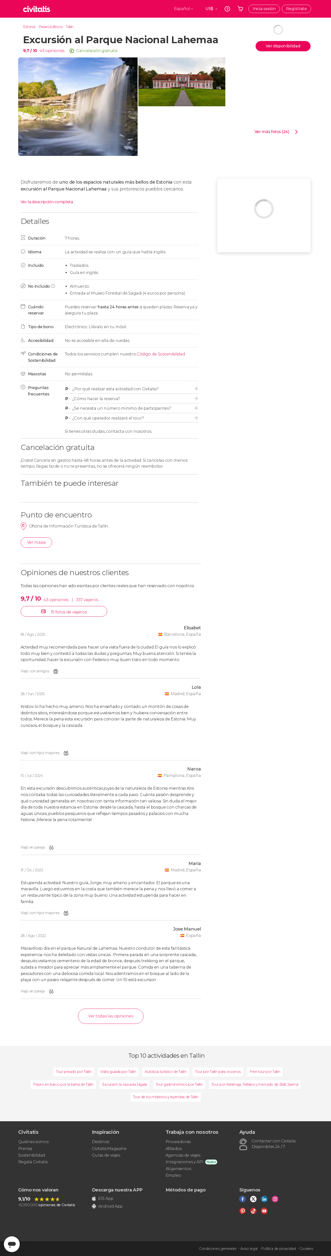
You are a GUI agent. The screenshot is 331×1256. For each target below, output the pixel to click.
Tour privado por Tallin (74, 1071)
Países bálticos (51, 27)
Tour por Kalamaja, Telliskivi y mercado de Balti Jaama (255, 1084)
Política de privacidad (278, 1248)
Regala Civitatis (33, 1162)
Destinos (100, 1141)
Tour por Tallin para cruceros (218, 1071)
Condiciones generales (217, 1248)
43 (42, 50)
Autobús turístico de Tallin (165, 1071)
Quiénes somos (33, 1141)
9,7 (30, 50)
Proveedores (178, 1141)
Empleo (173, 1175)
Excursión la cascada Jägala (124, 1084)
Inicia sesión (264, 8)
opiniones (54, 50)
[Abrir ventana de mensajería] (12, 1244)
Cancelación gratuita (96, 50)
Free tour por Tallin (265, 1071)
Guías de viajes (106, 1155)
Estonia (29, 27)
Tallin (69, 27)
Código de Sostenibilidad (161, 354)
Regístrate (296, 8)
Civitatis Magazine (109, 1148)
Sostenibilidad (31, 1155)
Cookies (306, 1248)
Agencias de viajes (183, 1155)
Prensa (25, 1148)
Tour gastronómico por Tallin (179, 1084)
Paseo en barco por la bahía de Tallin (63, 1084)
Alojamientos (178, 1168)
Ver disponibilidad (283, 46)
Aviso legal (249, 1248)
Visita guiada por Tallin (118, 1071)
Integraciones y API (184, 1162)
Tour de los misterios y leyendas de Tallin (165, 1097)
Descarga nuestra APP (117, 1190)
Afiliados (174, 1148)
